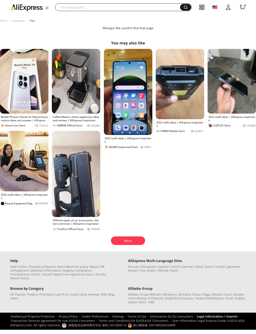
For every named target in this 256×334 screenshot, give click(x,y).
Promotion (46, 294)
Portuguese (149, 267)
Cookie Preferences (95, 316)
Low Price (62, 294)
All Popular (18, 294)
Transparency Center (25, 274)
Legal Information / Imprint (217, 316)
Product (32, 294)
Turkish (220, 267)
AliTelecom (155, 298)
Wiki (104, 294)
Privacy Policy (68, 316)
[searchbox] (119, 7)
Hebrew (163, 270)
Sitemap (118, 316)
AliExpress (169, 294)
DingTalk (171, 298)
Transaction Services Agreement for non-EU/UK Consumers (53, 321)
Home (3, 20)
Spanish (164, 267)
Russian (133, 267)
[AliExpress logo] (27, 7)
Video (14, 298)
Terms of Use (137, 316)
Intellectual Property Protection (33, 316)
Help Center (18, 267)
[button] (46, 7)
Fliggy (206, 294)
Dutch (209, 267)
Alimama (184, 294)
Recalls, (101, 274)
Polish (174, 270)
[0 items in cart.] (242, 7)
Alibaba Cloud (222, 294)
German (187, 267)
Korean (133, 270)
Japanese (233, 267)
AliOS (142, 302)
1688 (150, 302)
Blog (111, 294)
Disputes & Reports (42, 267)
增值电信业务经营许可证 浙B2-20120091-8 (97, 325)
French (176, 267)
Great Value (78, 294)
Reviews (94, 294)
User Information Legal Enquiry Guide (199, 321)
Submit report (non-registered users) (68, 274)
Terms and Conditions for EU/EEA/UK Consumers (134, 321)
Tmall (229, 298)
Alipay (196, 294)
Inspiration (18, 20)
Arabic (151, 270)
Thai (143, 270)
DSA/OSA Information (45, 270)
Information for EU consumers (171, 316)
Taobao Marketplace (209, 298)
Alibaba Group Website (144, 294)
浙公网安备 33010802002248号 (152, 325)
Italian (199, 267)
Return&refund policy (72, 267)
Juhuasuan (186, 298)
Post (32, 20)
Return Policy (19, 278)
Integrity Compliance (77, 270)
